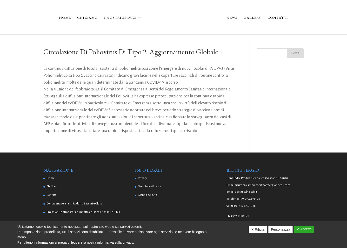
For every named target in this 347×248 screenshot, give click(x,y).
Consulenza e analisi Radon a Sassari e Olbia (74, 203)
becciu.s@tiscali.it (246, 191)
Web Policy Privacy (149, 186)
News (232, 18)
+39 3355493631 (248, 205)
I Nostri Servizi (120, 18)
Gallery (252, 18)
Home (65, 18)
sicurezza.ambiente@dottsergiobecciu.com (262, 185)
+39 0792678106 (249, 198)
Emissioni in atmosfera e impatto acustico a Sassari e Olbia (83, 212)
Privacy (142, 178)
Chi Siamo (87, 18)
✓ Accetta (304, 229)
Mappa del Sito (147, 195)
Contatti (277, 18)
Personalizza (280, 229)
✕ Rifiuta (258, 229)
